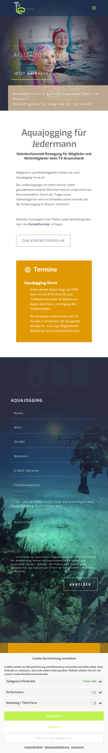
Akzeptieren (54, 716)
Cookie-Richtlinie (33, 747)
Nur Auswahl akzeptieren (54, 738)
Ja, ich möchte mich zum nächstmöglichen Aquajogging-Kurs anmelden (52, 504)
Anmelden (80, 584)
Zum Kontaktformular (43, 241)
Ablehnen (54, 727)
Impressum (77, 747)
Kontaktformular (39, 224)
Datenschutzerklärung (57, 747)
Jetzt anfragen (31, 73)
